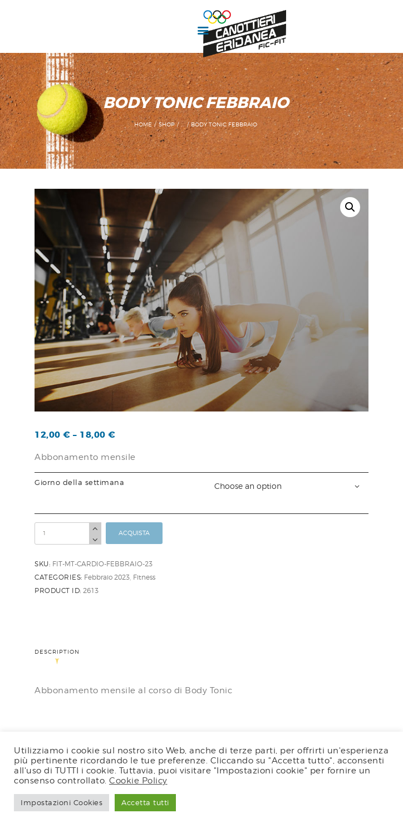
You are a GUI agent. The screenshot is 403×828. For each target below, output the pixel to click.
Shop (167, 124)
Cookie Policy (138, 780)
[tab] (60, 658)
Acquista (134, 533)
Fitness (144, 577)
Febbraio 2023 (107, 577)
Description (57, 652)
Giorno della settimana (79, 482)
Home (143, 124)
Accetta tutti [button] (145, 802)
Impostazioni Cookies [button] (61, 802)
